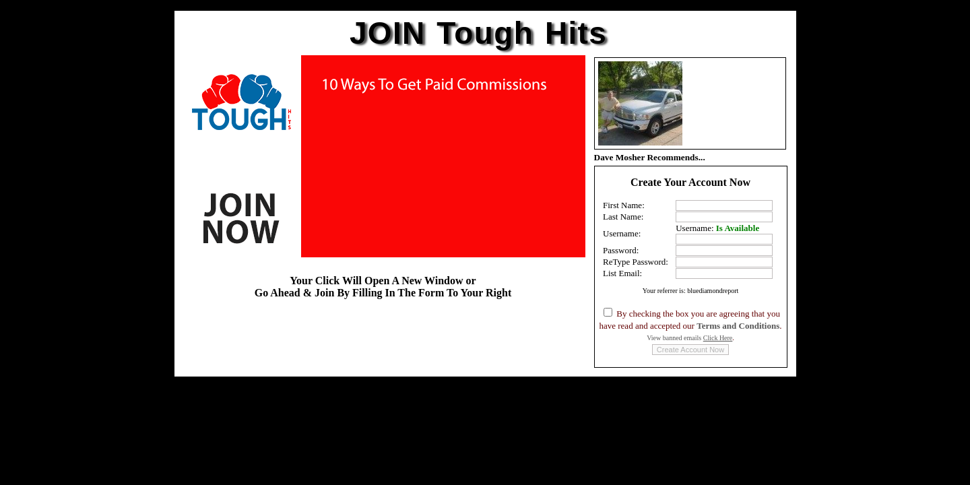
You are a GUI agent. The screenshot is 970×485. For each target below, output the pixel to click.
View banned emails (689, 338)
